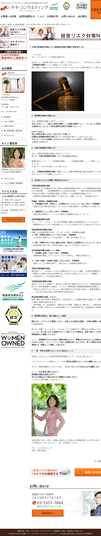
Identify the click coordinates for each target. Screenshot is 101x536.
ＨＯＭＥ (3, 24)
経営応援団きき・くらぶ (31, 16)
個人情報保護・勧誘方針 (13, 130)
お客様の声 (52, 16)
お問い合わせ (68, 16)
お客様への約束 (8, 16)
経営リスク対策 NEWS (16, 24)
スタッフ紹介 (9, 121)
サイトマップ (9, 135)
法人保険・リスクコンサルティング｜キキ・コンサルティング (40, 533)
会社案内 (82, 16)
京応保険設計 (88, 533)
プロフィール (9, 178)
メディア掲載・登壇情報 (13, 183)
